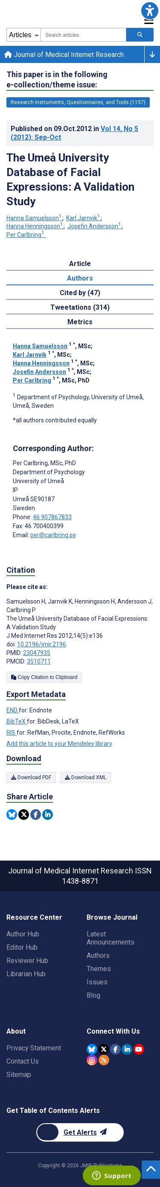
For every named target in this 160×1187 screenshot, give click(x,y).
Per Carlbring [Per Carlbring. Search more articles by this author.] (26, 234)
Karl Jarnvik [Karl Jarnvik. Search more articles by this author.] (84, 218)
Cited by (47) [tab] (80, 293)
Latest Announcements (110, 938)
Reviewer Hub (27, 961)
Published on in (74, 133)
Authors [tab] (80, 278)
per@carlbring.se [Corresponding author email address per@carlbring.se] (53, 535)
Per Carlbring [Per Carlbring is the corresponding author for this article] (44, 463)
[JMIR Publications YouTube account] (139, 1049)
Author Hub (22, 934)
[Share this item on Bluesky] (11, 814)
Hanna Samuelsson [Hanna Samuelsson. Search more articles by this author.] (34, 218)
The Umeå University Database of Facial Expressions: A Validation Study (70, 179)
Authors (98, 955)
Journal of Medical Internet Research (64, 55)
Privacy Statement (33, 1048)
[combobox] (83, 35)
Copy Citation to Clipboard (44, 677)
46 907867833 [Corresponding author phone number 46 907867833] (52, 517)
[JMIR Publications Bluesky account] (92, 1049)
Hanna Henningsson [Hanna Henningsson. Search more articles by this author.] (35, 226)
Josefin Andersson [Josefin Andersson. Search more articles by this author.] (94, 226)
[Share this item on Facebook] (35, 814)
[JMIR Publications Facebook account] (115, 1049)
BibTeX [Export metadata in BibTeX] (16, 721)
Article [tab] (80, 264)
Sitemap (18, 1074)
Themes (99, 969)
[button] (149, 10)
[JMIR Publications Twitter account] (103, 1049)
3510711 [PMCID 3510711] (39, 661)
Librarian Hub (26, 974)
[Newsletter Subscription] (80, 1132)
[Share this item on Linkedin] (47, 814)
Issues (97, 982)
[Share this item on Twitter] (23, 814)
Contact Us (22, 1061)
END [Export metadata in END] (12, 710)
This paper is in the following (57, 80)
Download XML (85, 777)
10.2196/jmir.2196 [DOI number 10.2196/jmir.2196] (41, 644)
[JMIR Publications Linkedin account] (127, 1049)
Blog (93, 995)
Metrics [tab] (80, 322)
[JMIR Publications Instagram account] (92, 1060)
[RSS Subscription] (104, 1060)
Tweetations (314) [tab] (80, 307)
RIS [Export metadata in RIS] (11, 732)
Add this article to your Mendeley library (59, 743)
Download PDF (31, 777)
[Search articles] (140, 35)
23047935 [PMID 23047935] (36, 652)
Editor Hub (22, 947)
